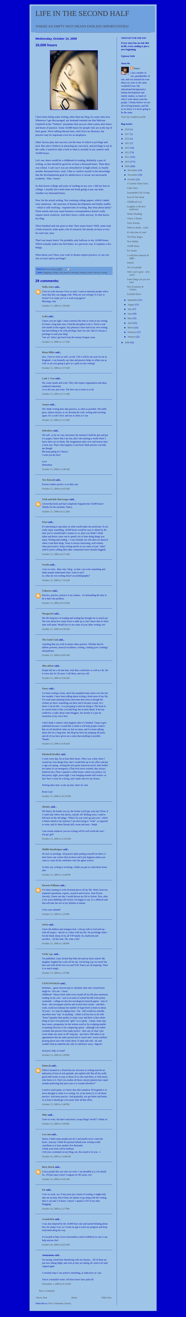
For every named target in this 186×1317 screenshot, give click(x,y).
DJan (44, 522)
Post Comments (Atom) (59, 1303)
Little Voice (132, 188)
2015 (127, 143)
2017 (127, 134)
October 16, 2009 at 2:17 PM (55, 1208)
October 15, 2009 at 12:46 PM (56, 874)
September (132, 300)
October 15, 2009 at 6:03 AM (56, 488)
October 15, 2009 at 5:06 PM (55, 1124)
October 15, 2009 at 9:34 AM (56, 678)
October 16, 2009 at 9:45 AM (56, 1179)
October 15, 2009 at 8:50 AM (56, 629)
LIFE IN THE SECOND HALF (82, 13)
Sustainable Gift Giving (138, 192)
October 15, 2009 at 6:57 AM (56, 554)
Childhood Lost (134, 202)
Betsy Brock (48, 1167)
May (129, 318)
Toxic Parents (133, 223)
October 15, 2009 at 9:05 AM (56, 655)
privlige (75, 272)
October (131, 179)
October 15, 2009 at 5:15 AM (56, 420)
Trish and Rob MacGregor (55, 499)
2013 (127, 148)
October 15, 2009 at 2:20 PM (55, 1055)
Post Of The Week (135, 197)
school (89, 272)
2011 (127, 157)
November (132, 175)
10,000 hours (133, 246)
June (129, 313)
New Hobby (132, 241)
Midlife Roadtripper (52, 849)
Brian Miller (48, 352)
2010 (127, 161)
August (131, 304)
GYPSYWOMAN (51, 983)
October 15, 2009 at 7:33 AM (56, 580)
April (130, 323)
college (55, 272)
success (96, 272)
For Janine (132, 250)
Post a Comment (47, 1291)
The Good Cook (50, 639)
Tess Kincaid (48, 480)
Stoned (130, 262)
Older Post (106, 1297)
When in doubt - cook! (137, 227)
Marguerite (48, 613)
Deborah (46, 1065)
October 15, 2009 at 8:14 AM (56, 603)
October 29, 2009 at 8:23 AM (56, 1244)
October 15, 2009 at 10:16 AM (56, 796)
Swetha (45, 564)
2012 (127, 152)
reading (82, 272)
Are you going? (134, 267)
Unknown (47, 590)
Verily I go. (47, 954)
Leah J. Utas (48, 378)
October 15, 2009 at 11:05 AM (56, 839)
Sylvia (45, 924)
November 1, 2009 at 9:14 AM (56, 1284)
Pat (44, 1190)
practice (67, 272)
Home (74, 1297)
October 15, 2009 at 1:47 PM (55, 973)
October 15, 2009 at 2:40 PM (55, 1104)
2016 (127, 138)
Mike (44, 1115)
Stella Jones (48, 287)
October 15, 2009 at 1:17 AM (56, 342)
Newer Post (41, 1297)
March (130, 327)
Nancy (45, 688)
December (132, 170)
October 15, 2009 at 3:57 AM (56, 368)
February (132, 332)
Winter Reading (134, 214)
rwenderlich (48, 1219)
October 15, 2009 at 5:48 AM (56, 469)
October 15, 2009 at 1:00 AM (56, 305)
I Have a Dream (134, 218)
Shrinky (46, 807)
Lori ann (46, 1134)
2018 (127, 129)
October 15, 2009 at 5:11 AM (56, 394)
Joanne (45, 404)
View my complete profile (133, 117)
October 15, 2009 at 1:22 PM (55, 914)
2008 (127, 342)
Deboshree (47, 430)
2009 (127, 166)
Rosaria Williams (51, 885)
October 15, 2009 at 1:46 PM (55, 943)
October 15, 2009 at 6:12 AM (56, 511)
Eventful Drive (134, 294)
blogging (47, 272)
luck (61, 272)
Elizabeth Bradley (51, 754)
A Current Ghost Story (137, 183)
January (131, 336)
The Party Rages (135, 237)
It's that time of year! (137, 232)
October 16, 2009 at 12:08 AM (56, 1156)
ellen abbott (48, 666)
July (129, 309)
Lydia (45, 316)
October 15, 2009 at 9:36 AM (56, 743)
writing (104, 272)
